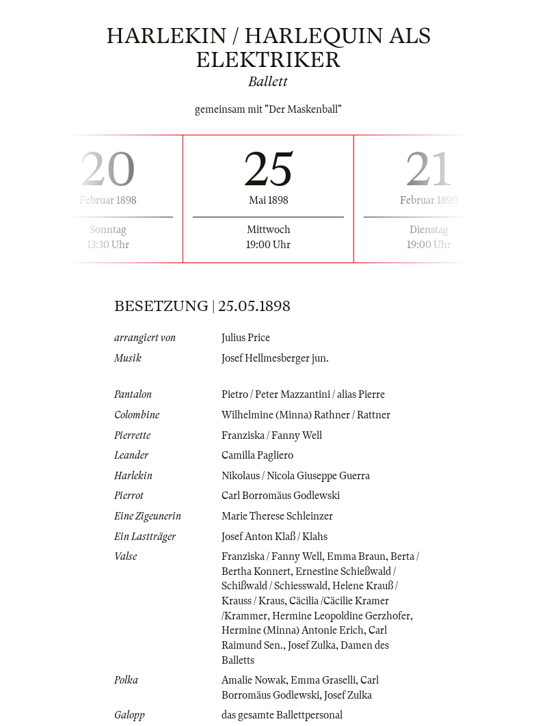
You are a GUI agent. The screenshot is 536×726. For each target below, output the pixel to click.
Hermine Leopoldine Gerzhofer (341, 615)
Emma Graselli (323, 680)
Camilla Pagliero (257, 455)
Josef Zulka (312, 645)
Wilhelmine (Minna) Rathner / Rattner (306, 414)
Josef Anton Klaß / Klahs (274, 536)
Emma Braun (356, 556)
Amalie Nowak (254, 680)
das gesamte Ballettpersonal (282, 715)
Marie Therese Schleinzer (277, 516)
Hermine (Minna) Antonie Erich (293, 630)
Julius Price (246, 337)
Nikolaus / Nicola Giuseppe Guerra (296, 475)
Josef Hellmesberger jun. (275, 358)
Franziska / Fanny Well (272, 435)
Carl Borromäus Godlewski (281, 495)
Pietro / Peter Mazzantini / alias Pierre (303, 394)
